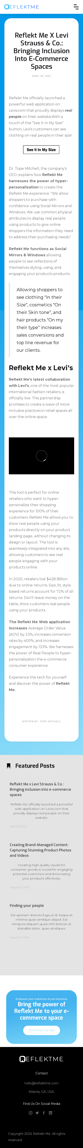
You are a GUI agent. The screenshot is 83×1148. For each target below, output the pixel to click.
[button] (76, 6)
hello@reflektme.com (41, 1083)
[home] (21, 6)
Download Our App (41, 1035)
